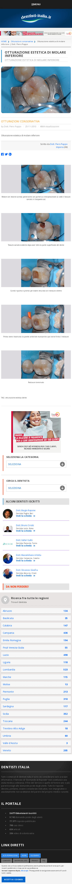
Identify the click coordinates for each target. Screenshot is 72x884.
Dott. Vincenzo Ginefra (27, 570)
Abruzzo (7, 610)
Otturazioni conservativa (22, 41)
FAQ (43, 861)
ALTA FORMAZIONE (10, 855)
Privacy (35, 861)
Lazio (6, 654)
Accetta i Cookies (13, 879)
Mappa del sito (21, 861)
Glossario (35, 855)
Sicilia (6, 713)
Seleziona (14, 464)
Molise (6, 684)
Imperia (60, 147)
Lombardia (9, 669)
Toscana (8, 721)
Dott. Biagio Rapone (25, 510)
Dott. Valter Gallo (24, 540)
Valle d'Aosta (10, 743)
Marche (7, 677)
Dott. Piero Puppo (13, 126)
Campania (8, 632)
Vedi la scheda (25, 516)
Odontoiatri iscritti (22, 813)
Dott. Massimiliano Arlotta (28, 555)
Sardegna (8, 706)
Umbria (7, 735)
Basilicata (8, 618)
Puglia (6, 699)
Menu (36, 4)
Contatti (6, 861)
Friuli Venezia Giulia (13, 647)
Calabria (7, 625)
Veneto (7, 750)
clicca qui (24, 871)
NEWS (24, 855)
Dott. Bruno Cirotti (25, 525)
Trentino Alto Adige (14, 728)
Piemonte (8, 691)
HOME (4, 41)
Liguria (6, 662)
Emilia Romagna (12, 640)
